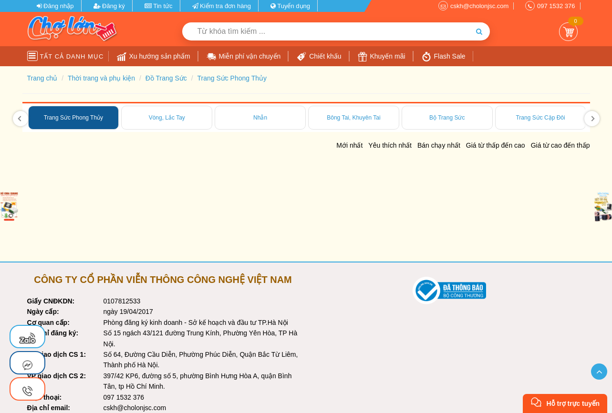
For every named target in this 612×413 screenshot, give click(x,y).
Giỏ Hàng (568, 31)
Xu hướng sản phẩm (153, 56)
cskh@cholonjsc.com (479, 6)
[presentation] (20, 118)
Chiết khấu (319, 56)
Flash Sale (444, 56)
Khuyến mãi (381, 56)
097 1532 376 (556, 6)
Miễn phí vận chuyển (244, 56)
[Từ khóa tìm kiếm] (325, 31)
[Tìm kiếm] (479, 31)
